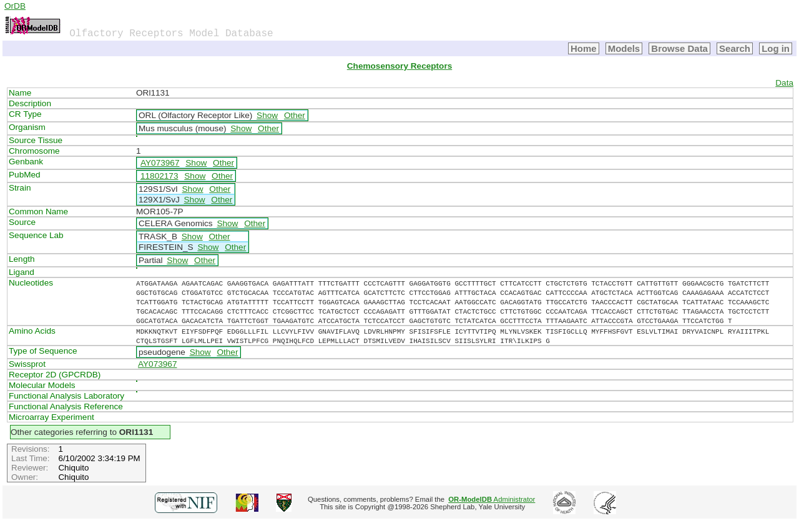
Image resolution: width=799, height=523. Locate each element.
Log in (776, 48)
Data (784, 82)
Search (734, 48)
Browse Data (679, 48)
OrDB (15, 6)
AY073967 (160, 162)
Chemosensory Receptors (399, 66)
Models (624, 48)
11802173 (159, 176)
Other (294, 115)
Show (267, 115)
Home (584, 48)
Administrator (491, 499)
